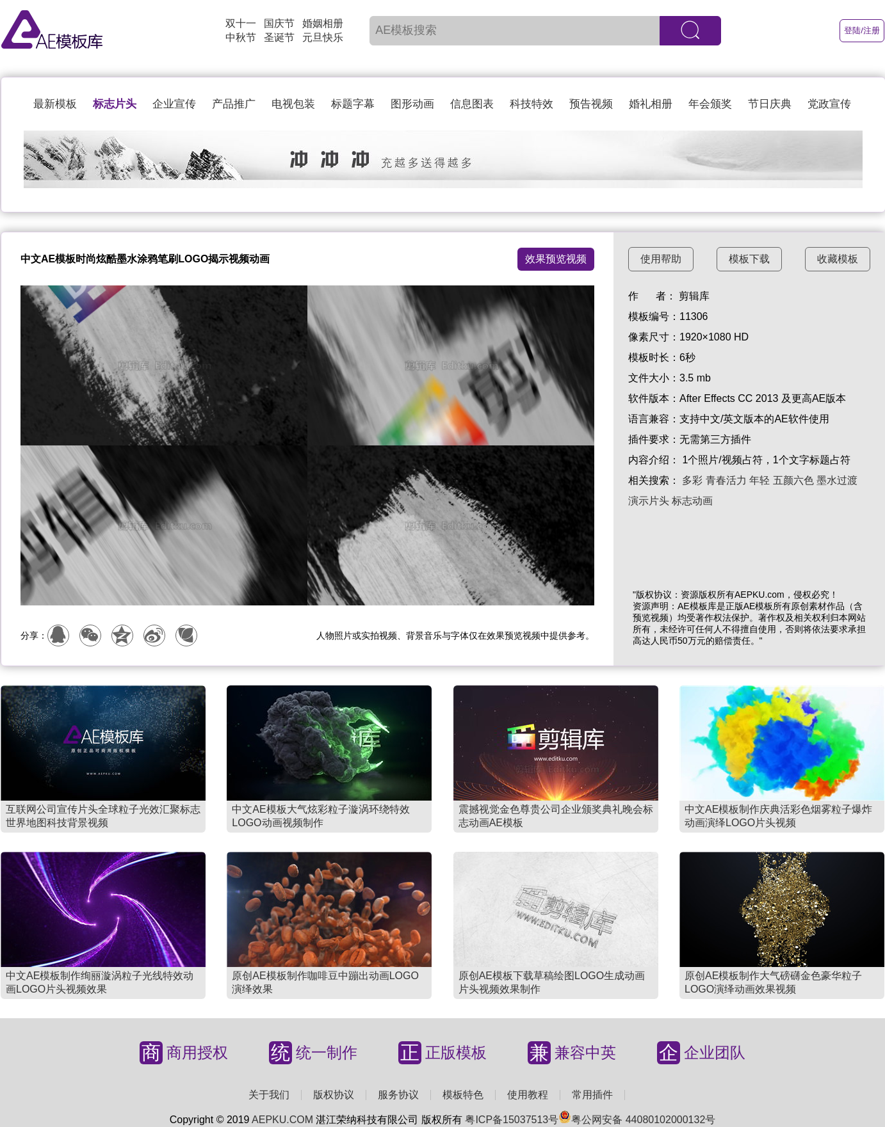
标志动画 (692, 500)
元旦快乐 (322, 37)
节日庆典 (770, 104)
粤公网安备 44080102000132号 (636, 1119)
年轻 (759, 480)
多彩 (692, 480)
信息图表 (472, 104)
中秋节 (240, 37)
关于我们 (268, 1094)
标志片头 (114, 104)
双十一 (240, 23)
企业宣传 (174, 104)
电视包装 (293, 104)
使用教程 (527, 1094)
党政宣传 (829, 104)
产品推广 (234, 104)
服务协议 (398, 1094)
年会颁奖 (710, 104)
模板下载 (749, 258)
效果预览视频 (556, 258)
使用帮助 (660, 258)
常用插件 (592, 1094)
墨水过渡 (836, 480)
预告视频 (591, 104)
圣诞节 (279, 37)
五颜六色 (793, 480)
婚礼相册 (650, 104)
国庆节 (279, 23)
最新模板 (55, 104)
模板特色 (462, 1094)
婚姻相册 (322, 23)
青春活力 (726, 480)
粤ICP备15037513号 (511, 1119)
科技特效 (531, 104)
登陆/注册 (862, 30)
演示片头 (648, 500)
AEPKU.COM (282, 1119)
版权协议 (333, 1094)
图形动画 (412, 104)
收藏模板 (837, 258)
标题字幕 (353, 104)
